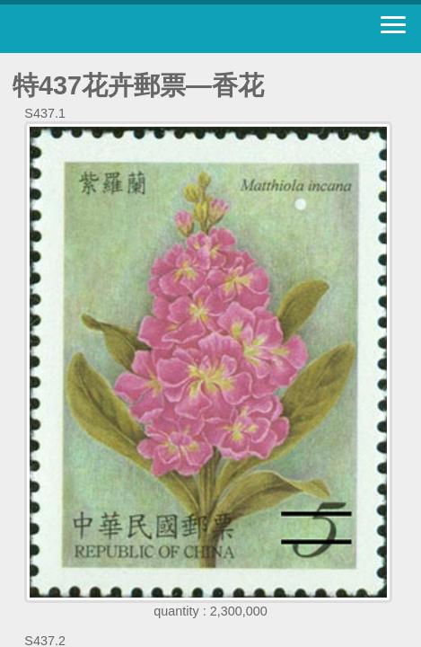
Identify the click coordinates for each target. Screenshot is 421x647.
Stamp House (112, 29)
